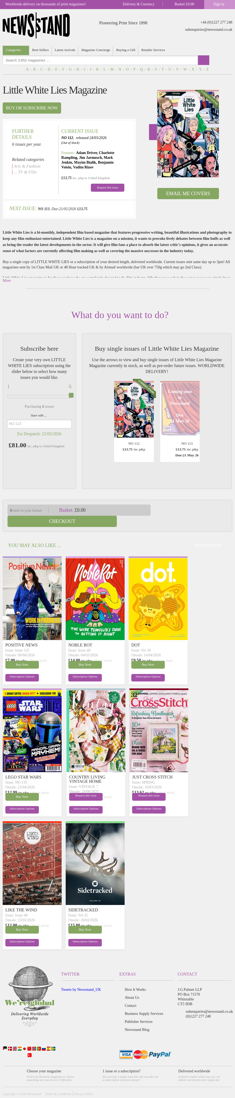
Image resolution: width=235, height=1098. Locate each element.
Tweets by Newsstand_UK (81, 978)
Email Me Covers (188, 193)
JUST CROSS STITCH (152, 766)
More (7, 281)
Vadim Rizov (83, 167)
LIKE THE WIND (21, 898)
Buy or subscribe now (32, 108)
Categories (13, 50)
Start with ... (39, 415)
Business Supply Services (144, 1002)
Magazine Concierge (96, 50)
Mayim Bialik (85, 162)
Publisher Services (138, 1010)
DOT (135, 633)
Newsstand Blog (137, 1018)
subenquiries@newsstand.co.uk (208, 30)
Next (153, 132)
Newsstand (34, 1083)
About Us (132, 986)
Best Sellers (40, 50)
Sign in (219, 4)
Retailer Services (154, 50)
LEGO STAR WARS (23, 766)
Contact (130, 994)
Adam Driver (86, 153)
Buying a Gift (126, 50)
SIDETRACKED (83, 898)
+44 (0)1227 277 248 (216, 22)
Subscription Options (18, 666)
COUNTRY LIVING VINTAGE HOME (87, 768)
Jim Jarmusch (90, 158)
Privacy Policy (83, 1083)
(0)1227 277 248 (198, 1005)
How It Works (135, 978)
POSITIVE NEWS (21, 633)
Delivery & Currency (139, 4)
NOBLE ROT (80, 633)
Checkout (195, 510)
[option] (188, 133)
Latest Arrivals (65, 50)
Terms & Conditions (58, 1083)
